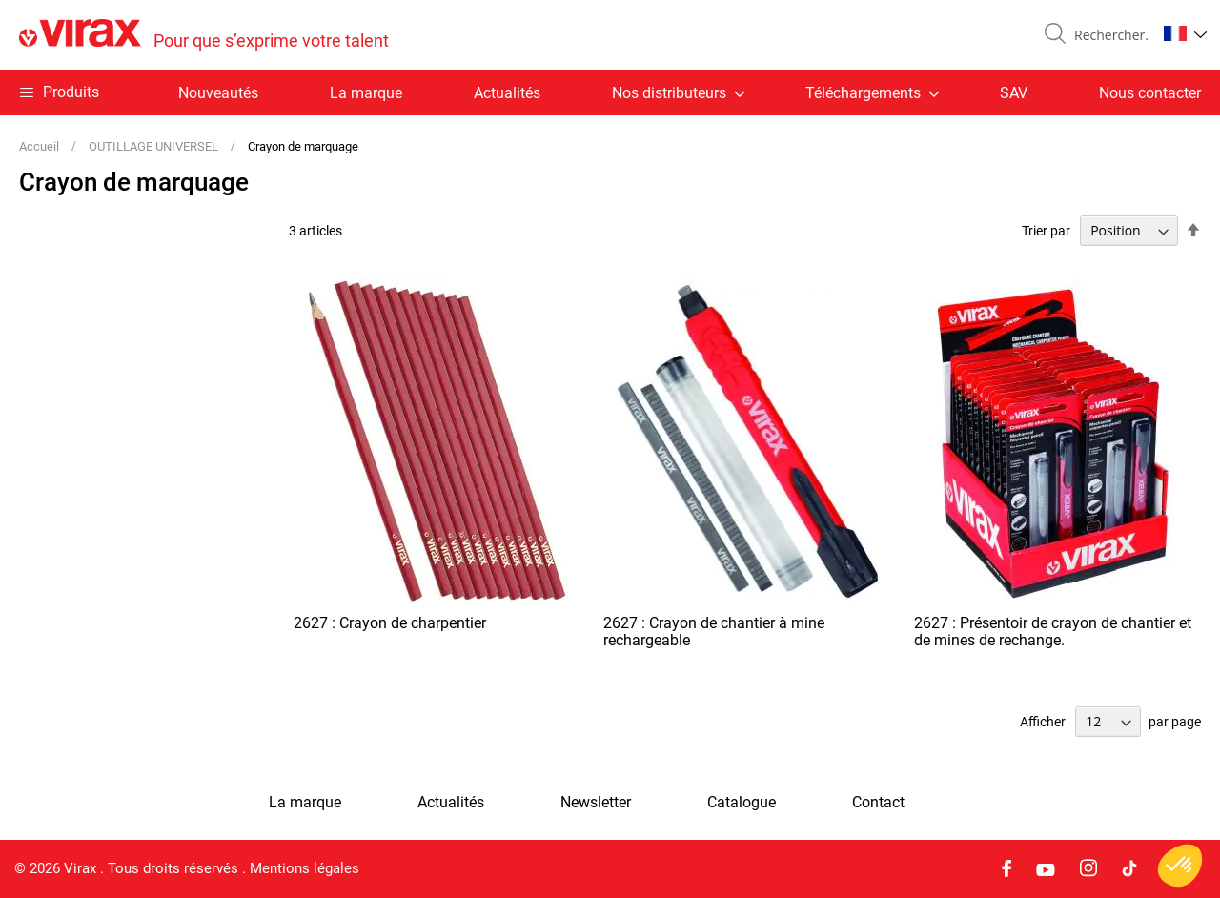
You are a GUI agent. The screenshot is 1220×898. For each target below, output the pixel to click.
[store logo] (204, 35)
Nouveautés (218, 93)
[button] (1185, 33)
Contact (878, 802)
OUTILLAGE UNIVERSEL (155, 146)
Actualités (507, 93)
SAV (1013, 93)
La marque (366, 93)
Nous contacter (1150, 93)
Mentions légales (304, 868)
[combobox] (1107, 35)
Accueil (40, 146)
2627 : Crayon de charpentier (390, 623)
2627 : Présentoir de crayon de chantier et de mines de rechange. (1052, 631)
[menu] (610, 92)
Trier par (1046, 230)
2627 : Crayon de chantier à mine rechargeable (713, 631)
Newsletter (595, 802)
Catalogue (741, 802)
